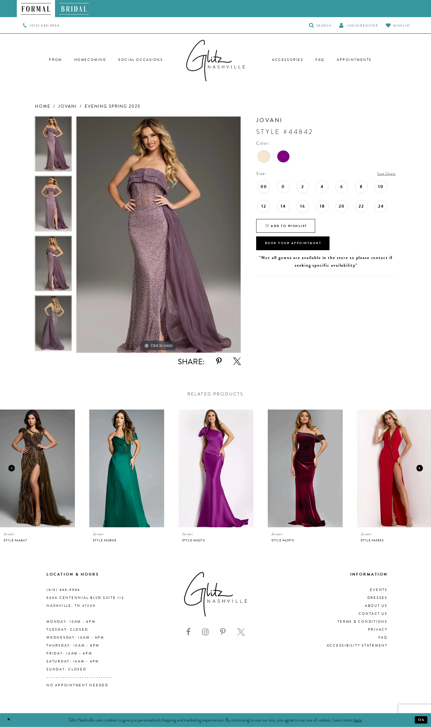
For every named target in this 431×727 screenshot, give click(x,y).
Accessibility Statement (357, 645)
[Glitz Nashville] (215, 60)
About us (376, 605)
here (358, 719)
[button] (358, 25)
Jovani (67, 106)
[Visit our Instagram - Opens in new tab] (205, 632)
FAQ (383, 637)
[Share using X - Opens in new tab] (237, 361)
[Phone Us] (41, 25)
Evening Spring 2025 (112, 106)
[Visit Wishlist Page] (398, 25)
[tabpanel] (53, 146)
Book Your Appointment (301, 251)
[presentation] (37, 468)
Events (379, 589)
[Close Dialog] (10, 720)
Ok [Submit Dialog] (420, 720)
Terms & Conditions (362, 621)
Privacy (378, 629)
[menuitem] (36, 8)
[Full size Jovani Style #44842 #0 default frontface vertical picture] (158, 235)
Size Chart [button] (384, 174)
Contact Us (373, 613)
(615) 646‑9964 (63, 589)
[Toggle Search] (320, 25)
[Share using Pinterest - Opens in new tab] (219, 361)
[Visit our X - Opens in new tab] (241, 632)
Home (42, 106)
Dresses (377, 597)
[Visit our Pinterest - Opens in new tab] (223, 632)
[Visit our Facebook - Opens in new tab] (188, 632)
